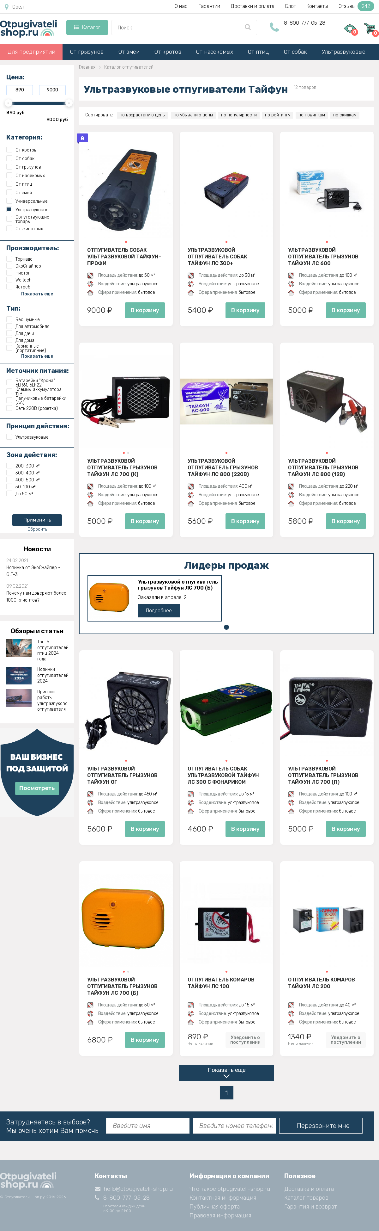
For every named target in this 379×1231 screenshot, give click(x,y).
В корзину (145, 310)
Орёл (14, 7)
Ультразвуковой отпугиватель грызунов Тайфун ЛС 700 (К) (122, 467)
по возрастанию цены (142, 115)
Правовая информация (220, 1215)
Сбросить (37, 529)
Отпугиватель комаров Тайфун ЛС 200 (321, 983)
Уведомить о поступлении (245, 1040)
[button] (126, 242)
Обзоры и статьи (37, 631)
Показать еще (227, 1070)
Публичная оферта (215, 1206)
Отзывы (356, 6)
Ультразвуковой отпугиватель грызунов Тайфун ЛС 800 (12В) (323, 467)
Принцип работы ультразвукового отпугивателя (52, 700)
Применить (37, 520)
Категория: (24, 137)
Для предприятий (31, 51)
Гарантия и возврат (310, 1206)
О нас (181, 6)
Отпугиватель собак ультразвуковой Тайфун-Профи (124, 256)
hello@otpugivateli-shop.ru (134, 1189)
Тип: (13, 308)
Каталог (87, 27)
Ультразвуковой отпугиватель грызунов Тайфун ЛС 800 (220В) (223, 467)
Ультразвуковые (343, 51)
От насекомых (214, 51)
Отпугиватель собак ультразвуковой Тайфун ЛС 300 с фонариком (223, 775)
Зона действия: (31, 454)
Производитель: (32, 247)
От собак (295, 51)
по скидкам (345, 115)
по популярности (239, 115)
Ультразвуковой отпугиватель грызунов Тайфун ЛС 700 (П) (323, 775)
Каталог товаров (306, 1198)
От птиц (258, 51)
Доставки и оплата (252, 6)
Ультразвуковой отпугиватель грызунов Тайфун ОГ (122, 775)
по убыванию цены (193, 115)
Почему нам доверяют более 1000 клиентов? (36, 597)
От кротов (167, 51)
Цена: (15, 77)
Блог (290, 6)
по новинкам (311, 115)
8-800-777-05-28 (304, 23)
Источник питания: (37, 370)
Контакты (317, 6)
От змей (129, 51)
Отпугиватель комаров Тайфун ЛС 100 (221, 983)
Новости (37, 549)
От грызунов (87, 51)
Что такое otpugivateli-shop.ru (230, 1189)
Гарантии (209, 6)
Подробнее (159, 611)
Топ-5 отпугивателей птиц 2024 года (52, 650)
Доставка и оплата (309, 1189)
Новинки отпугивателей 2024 (52, 675)
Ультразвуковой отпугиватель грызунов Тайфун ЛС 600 (323, 256)
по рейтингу (277, 115)
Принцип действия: (37, 426)
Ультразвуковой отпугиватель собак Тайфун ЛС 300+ (217, 256)
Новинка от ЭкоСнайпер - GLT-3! (33, 571)
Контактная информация (223, 1198)
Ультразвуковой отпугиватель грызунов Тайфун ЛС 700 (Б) (178, 585)
